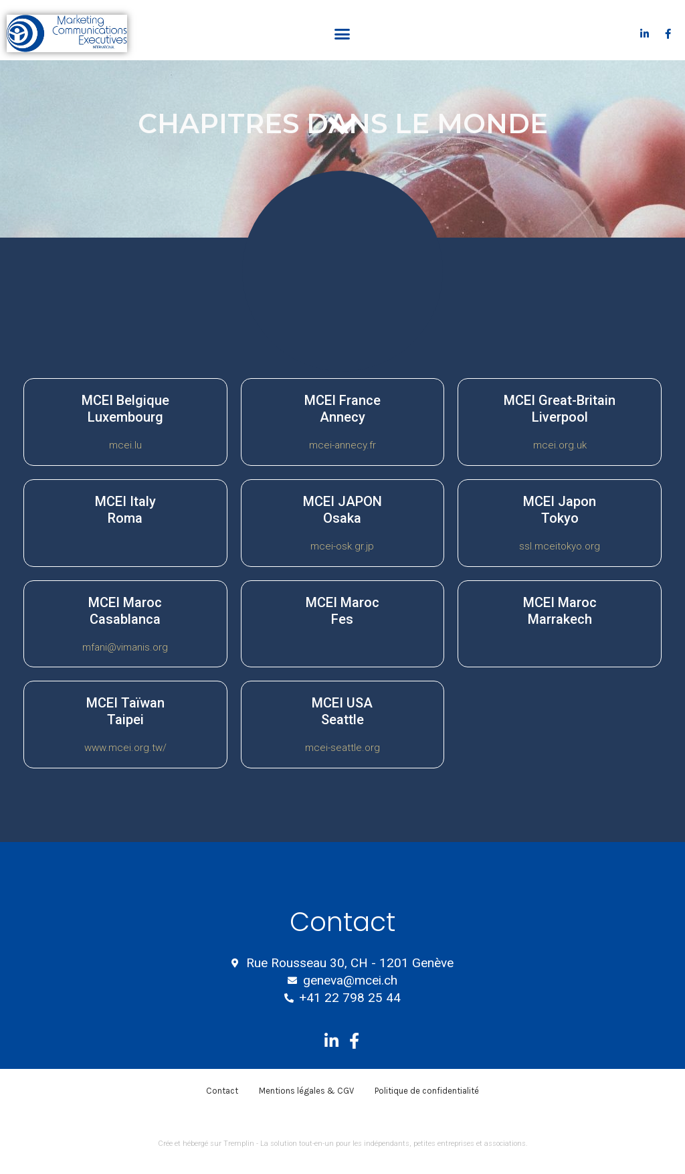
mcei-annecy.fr (342, 445)
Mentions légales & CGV (306, 1091)
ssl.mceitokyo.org (559, 546)
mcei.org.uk (560, 445)
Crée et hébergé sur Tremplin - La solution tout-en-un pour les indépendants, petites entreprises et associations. (343, 1143)
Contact (222, 1091)
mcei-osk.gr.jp (342, 546)
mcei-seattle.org (342, 748)
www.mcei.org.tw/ (125, 748)
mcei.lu (125, 445)
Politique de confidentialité (427, 1091)
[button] (342, 33)
